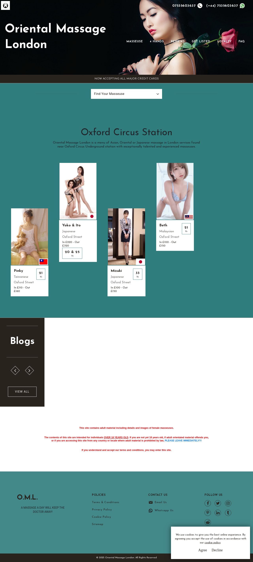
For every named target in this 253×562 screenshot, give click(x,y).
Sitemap (97, 524)
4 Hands (157, 41)
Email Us (161, 502)
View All (22, 391)
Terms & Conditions (105, 502)
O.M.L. (28, 497)
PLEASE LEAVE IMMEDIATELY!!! (183, 440)
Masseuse (134, 41)
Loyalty (224, 41)
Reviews (178, 41)
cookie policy (213, 542)
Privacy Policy (102, 509)
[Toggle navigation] (132, 35)
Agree (202, 550)
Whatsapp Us (164, 510)
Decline (217, 550)
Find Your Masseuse (109, 94)
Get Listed (201, 41)
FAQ (242, 41)
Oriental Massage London (55, 37)
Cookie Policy (101, 517)
